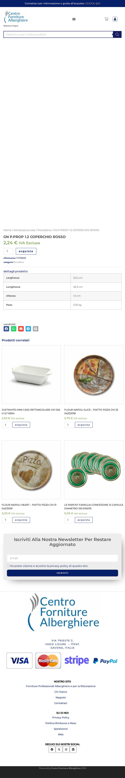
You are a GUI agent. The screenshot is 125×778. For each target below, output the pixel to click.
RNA (60, 734)
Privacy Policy (60, 717)
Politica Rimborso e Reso (60, 723)
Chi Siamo (61, 691)
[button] (6, 329)
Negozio (61, 697)
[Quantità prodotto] (8, 251)
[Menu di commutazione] (74, 19)
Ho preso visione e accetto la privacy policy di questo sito (49, 565)
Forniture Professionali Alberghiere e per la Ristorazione (61, 686)
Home (7, 230)
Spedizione (61, 728)
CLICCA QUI (92, 3)
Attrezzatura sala (24, 230)
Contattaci (60, 703)
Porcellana (44, 230)
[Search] (117, 34)
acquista (26, 251)
